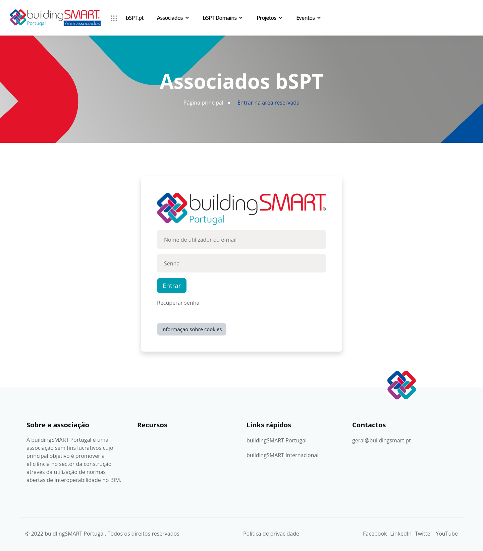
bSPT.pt (135, 17)
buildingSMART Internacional (282, 455)
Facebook (375, 533)
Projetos (266, 17)
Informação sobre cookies (191, 329)
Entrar (172, 285)
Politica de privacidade (271, 533)
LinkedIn (401, 533)
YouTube (447, 533)
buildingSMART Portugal (277, 440)
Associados (170, 17)
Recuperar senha (178, 302)
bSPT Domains (220, 17)
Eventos (305, 17)
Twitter (423, 533)
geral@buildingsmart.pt (381, 440)
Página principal (203, 102)
